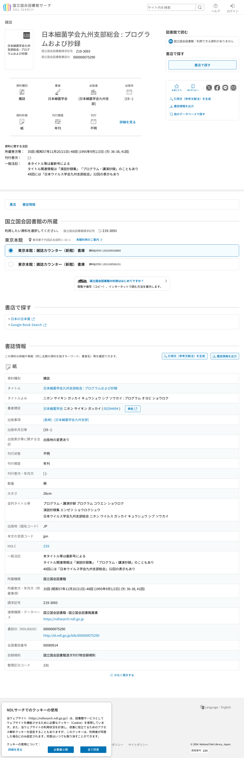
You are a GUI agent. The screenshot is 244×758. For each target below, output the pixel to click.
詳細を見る (128, 121)
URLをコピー (193, 88)
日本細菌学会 (53, 408)
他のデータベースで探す (187, 114)
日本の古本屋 (23, 318)
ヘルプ (215, 7)
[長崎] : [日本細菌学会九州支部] (66, 419)
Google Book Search (29, 324)
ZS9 (46, 546)
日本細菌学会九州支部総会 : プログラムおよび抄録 (80, 388)
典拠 (133, 409)
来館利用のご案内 (90, 239)
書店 (13, 204)
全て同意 (93, 749)
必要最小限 (61, 749)
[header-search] (175, 7)
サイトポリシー (138, 745)
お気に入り (177, 88)
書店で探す (202, 64)
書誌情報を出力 (181, 106)
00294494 (111, 408)
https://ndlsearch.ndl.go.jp (63, 618)
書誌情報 (28, 204)
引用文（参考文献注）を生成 (190, 99)
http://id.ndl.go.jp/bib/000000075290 (71, 635)
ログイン (232, 7)
